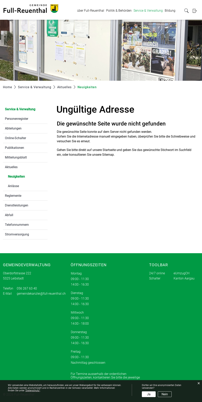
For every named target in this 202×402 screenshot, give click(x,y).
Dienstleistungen (16, 205)
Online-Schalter (15, 138)
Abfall (9, 215)
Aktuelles (11, 167)
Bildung (170, 10)
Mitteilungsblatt (16, 157)
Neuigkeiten (26, 176)
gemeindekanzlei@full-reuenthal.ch (41, 293)
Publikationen (14, 148)
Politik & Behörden (119, 10)
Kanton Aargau (184, 278)
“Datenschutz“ (32, 390)
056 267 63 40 (27, 288)
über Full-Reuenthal (90, 10)
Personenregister (16, 119)
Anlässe (13, 186)
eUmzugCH (181, 273)
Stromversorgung (17, 234)
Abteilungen (13, 128)
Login (196, 10)
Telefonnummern (17, 225)
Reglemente (13, 196)
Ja (149, 394)
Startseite (109, 150)
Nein (165, 394)
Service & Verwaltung (148, 10)
